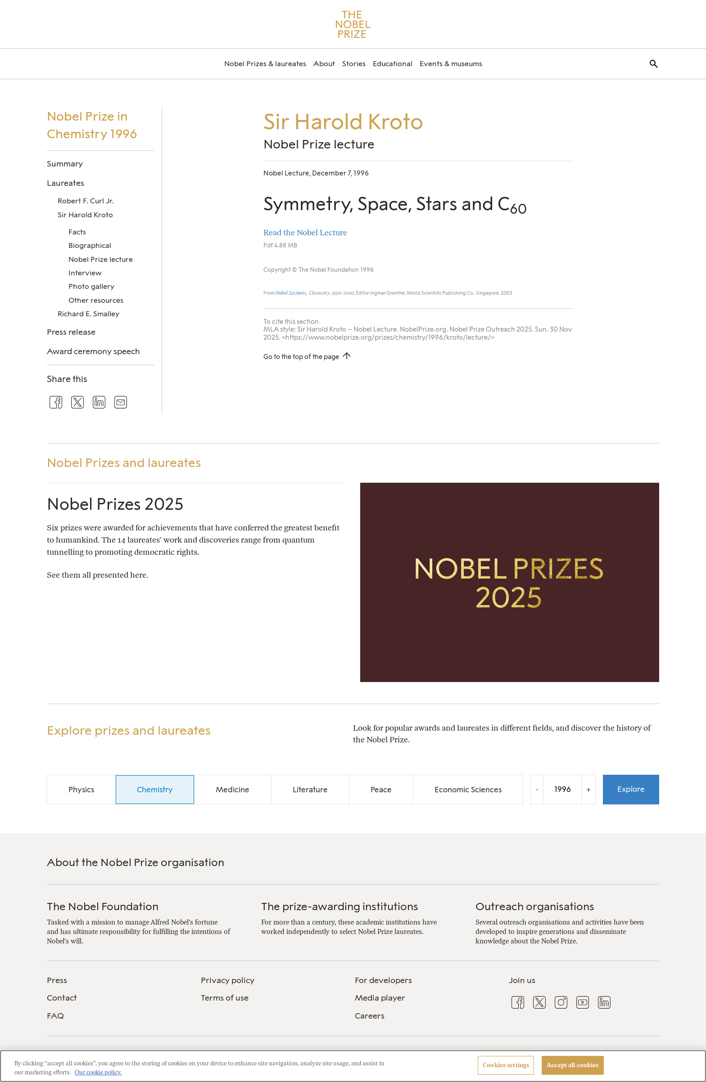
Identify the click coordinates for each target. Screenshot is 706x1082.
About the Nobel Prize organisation (135, 862)
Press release (71, 332)
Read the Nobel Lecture (305, 232)
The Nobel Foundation (102, 906)
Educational (392, 63)
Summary (65, 163)
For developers (383, 980)
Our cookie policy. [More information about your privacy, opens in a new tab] (98, 1072)
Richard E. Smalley (88, 314)
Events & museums (451, 63)
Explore (631, 789)
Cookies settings (506, 1065)
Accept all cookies (572, 1065)
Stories (354, 63)
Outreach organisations (534, 906)
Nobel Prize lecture (100, 259)
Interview (85, 273)
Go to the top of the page (301, 357)
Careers (370, 1016)
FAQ (55, 1016)
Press (57, 980)
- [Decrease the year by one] (537, 789)
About (324, 63)
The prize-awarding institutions (339, 906)
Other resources (95, 300)
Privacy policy (227, 980)
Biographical (89, 245)
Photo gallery (91, 286)
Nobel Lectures (291, 293)
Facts (77, 232)
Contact (62, 998)
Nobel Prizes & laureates (265, 63)
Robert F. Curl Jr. (86, 201)
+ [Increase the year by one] (588, 789)
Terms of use (225, 998)
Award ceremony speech (93, 351)
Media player (380, 998)
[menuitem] (265, 64)
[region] (353, 1066)
